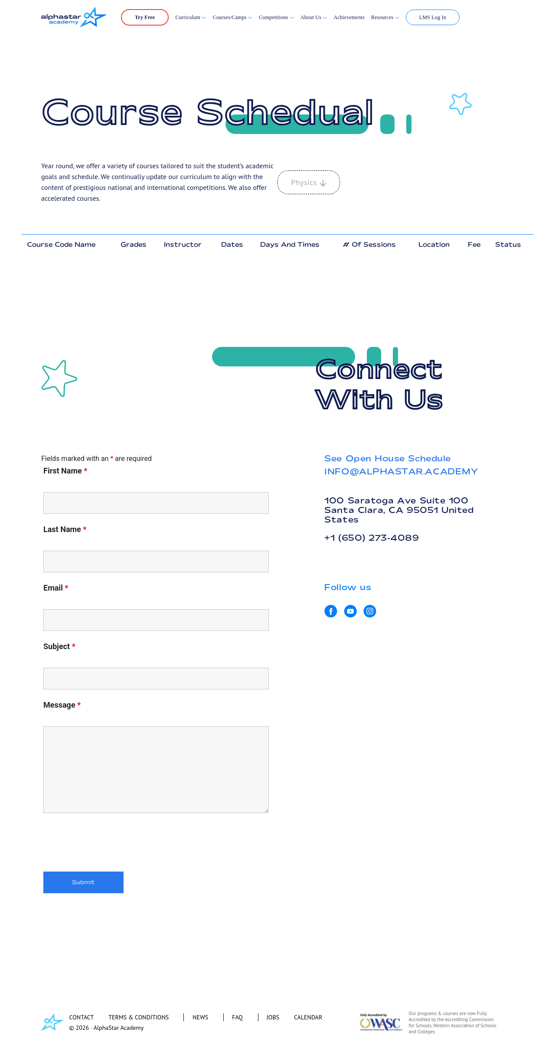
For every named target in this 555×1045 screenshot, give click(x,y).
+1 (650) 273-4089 (371, 537)
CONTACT (81, 1017)
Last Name (65, 529)
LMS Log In (432, 17)
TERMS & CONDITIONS (138, 1017)
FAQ (237, 1017)
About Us (313, 17)
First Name (65, 471)
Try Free (145, 17)
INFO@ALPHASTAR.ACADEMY (401, 471)
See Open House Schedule (387, 458)
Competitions (274, 17)
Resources (385, 17)
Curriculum (190, 17)
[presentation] (109, 844)
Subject (59, 646)
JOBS (273, 1017)
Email (56, 588)
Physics (308, 182)
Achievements (349, 17)
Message (62, 705)
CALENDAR (308, 1017)
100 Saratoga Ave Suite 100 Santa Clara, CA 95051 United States (398, 510)
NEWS (200, 1017)
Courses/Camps (232, 17)
